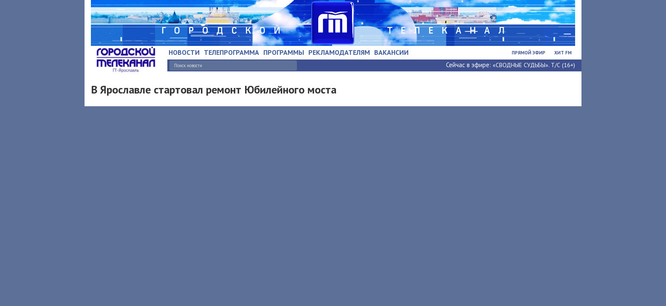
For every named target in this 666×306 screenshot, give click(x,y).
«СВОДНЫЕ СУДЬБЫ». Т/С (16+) (534, 65)
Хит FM (563, 53)
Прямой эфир (528, 53)
